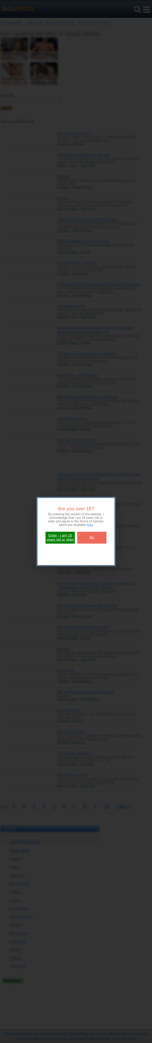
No (92, 537)
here (90, 525)
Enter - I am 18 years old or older (60, 537)
